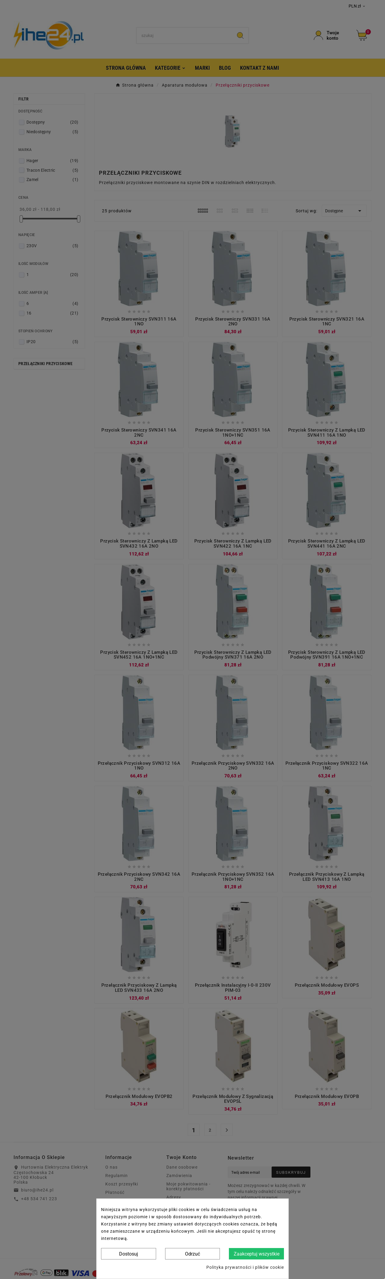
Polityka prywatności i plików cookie (245, 1267)
